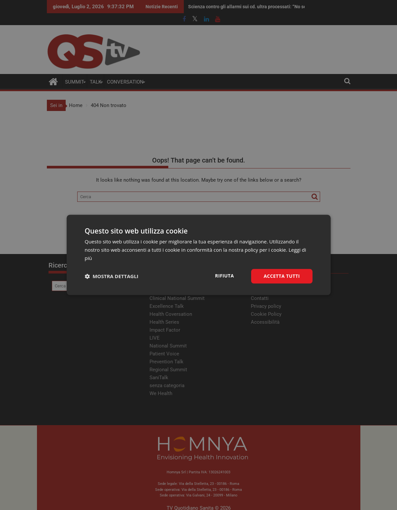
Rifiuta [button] (224, 276)
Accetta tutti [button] (282, 276)
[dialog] (199, 255)
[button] (112, 276)
